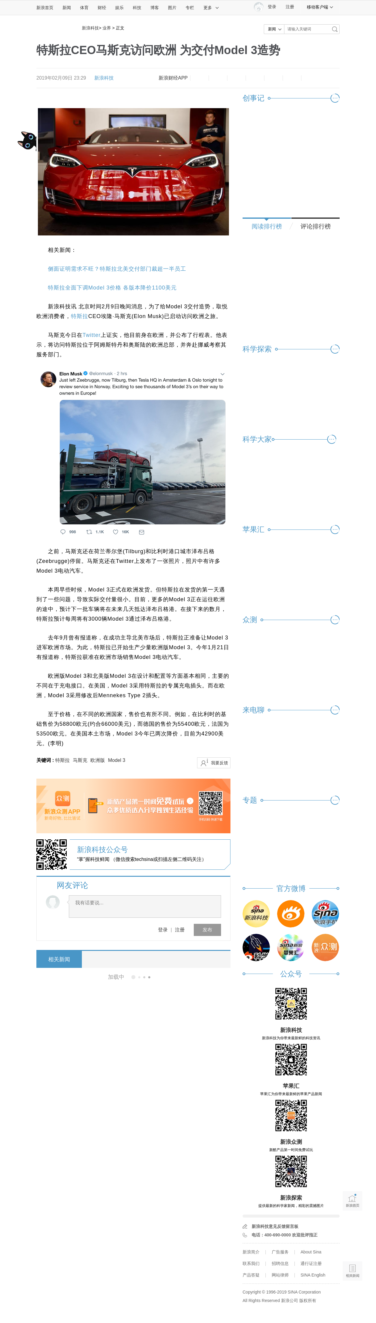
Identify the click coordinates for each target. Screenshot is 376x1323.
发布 (207, 929)
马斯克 (80, 760)
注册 (290, 7)
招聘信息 (280, 1263)
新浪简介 (251, 1251)
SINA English (312, 1275)
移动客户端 (320, 7)
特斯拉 (79, 316)
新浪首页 (44, 7)
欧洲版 (97, 760)
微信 (273, 78)
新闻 (66, 7)
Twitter (91, 335)
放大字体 (218, 78)
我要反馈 (219, 762)
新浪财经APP (173, 78)
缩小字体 (199, 78)
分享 (292, 78)
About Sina (310, 1251)
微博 (255, 78)
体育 (84, 7)
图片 (172, 7)
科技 (137, 7)
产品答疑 (251, 1275)
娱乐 (119, 7)
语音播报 (352, 1247)
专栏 (190, 7)
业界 (106, 28)
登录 (163, 929)
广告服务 (280, 1251)
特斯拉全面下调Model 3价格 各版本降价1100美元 (112, 288)
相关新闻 (59, 959)
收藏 (236, 78)
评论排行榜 (315, 226)
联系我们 (251, 1263)
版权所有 (307, 1300)
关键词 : (45, 760)
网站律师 (280, 1275)
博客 (154, 7)
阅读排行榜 (267, 226)
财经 (102, 7)
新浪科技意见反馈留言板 (275, 1226)
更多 (211, 7)
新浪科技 (90, 28)
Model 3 (116, 760)
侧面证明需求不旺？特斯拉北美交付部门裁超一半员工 (117, 269)
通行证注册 (311, 1263)
